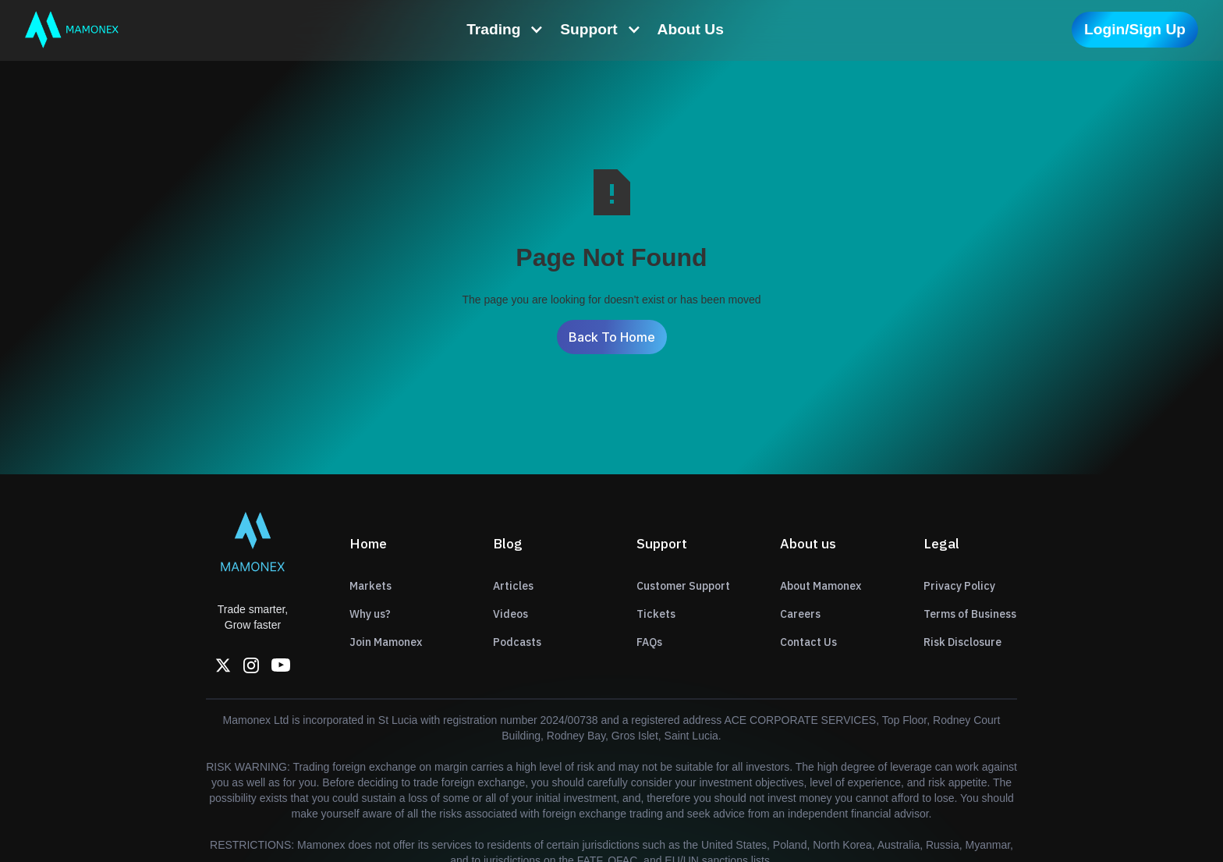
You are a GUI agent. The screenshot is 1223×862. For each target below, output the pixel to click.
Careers (800, 614)
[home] (72, 29)
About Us (691, 29)
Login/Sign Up (1135, 29)
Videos (510, 614)
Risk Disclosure (962, 642)
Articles (513, 586)
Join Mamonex (385, 642)
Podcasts (517, 642)
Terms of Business (969, 614)
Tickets (655, 614)
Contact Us (808, 642)
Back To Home (612, 337)
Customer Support (683, 586)
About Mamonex (820, 586)
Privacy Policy (959, 586)
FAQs (649, 642)
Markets (370, 586)
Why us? (370, 614)
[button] (505, 29)
